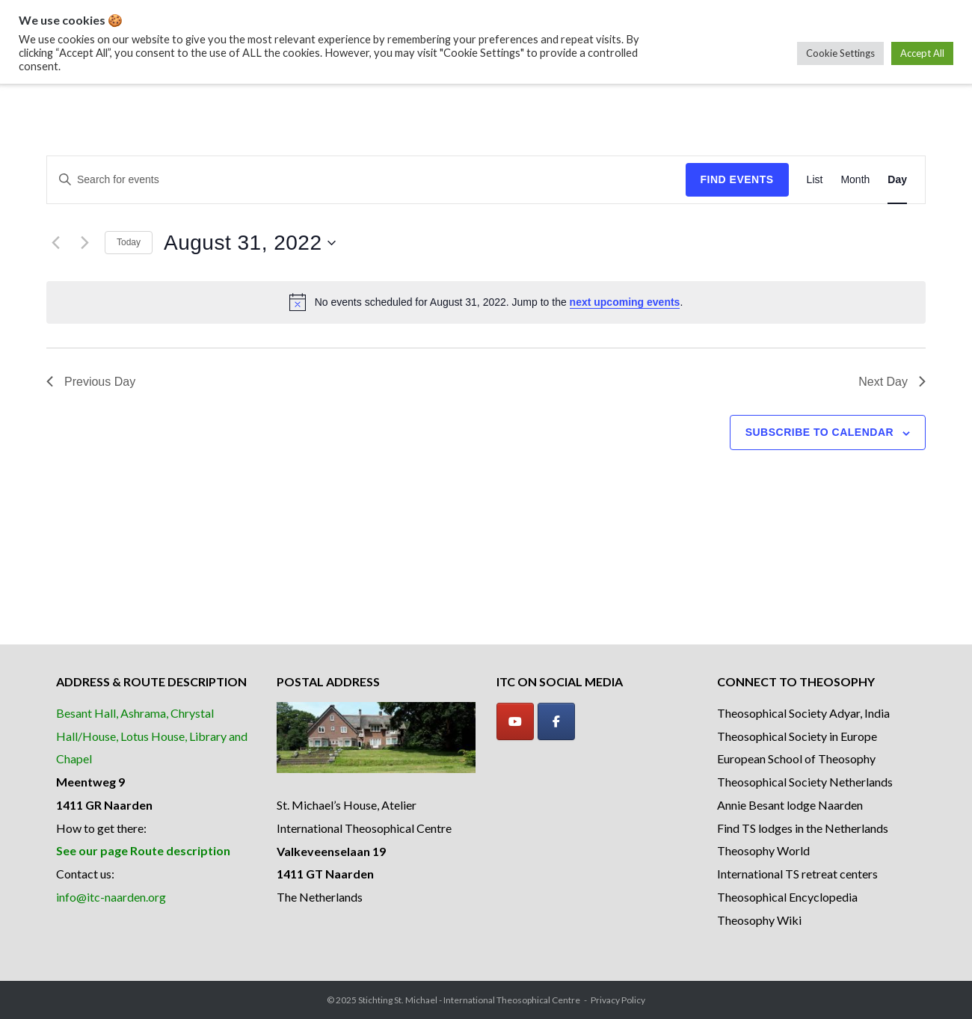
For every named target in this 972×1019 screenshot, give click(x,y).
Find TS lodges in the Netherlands (802, 828)
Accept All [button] (922, 53)
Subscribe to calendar (819, 432)
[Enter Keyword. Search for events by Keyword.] (366, 179)
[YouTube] (515, 721)
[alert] (486, 302)
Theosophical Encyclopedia (787, 897)
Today (129, 242)
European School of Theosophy (796, 758)
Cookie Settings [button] (840, 53)
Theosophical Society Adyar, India (803, 713)
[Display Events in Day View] (897, 179)
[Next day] (84, 243)
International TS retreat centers (797, 873)
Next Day (892, 381)
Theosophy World (763, 850)
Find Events (737, 179)
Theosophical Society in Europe (797, 736)
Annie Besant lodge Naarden (790, 805)
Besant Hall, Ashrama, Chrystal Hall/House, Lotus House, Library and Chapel (151, 736)
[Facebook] (556, 721)
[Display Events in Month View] (855, 179)
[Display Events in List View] (815, 179)
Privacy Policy (618, 1000)
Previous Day (90, 381)
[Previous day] (55, 243)
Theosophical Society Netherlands (805, 782)
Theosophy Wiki (759, 920)
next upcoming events (625, 302)
